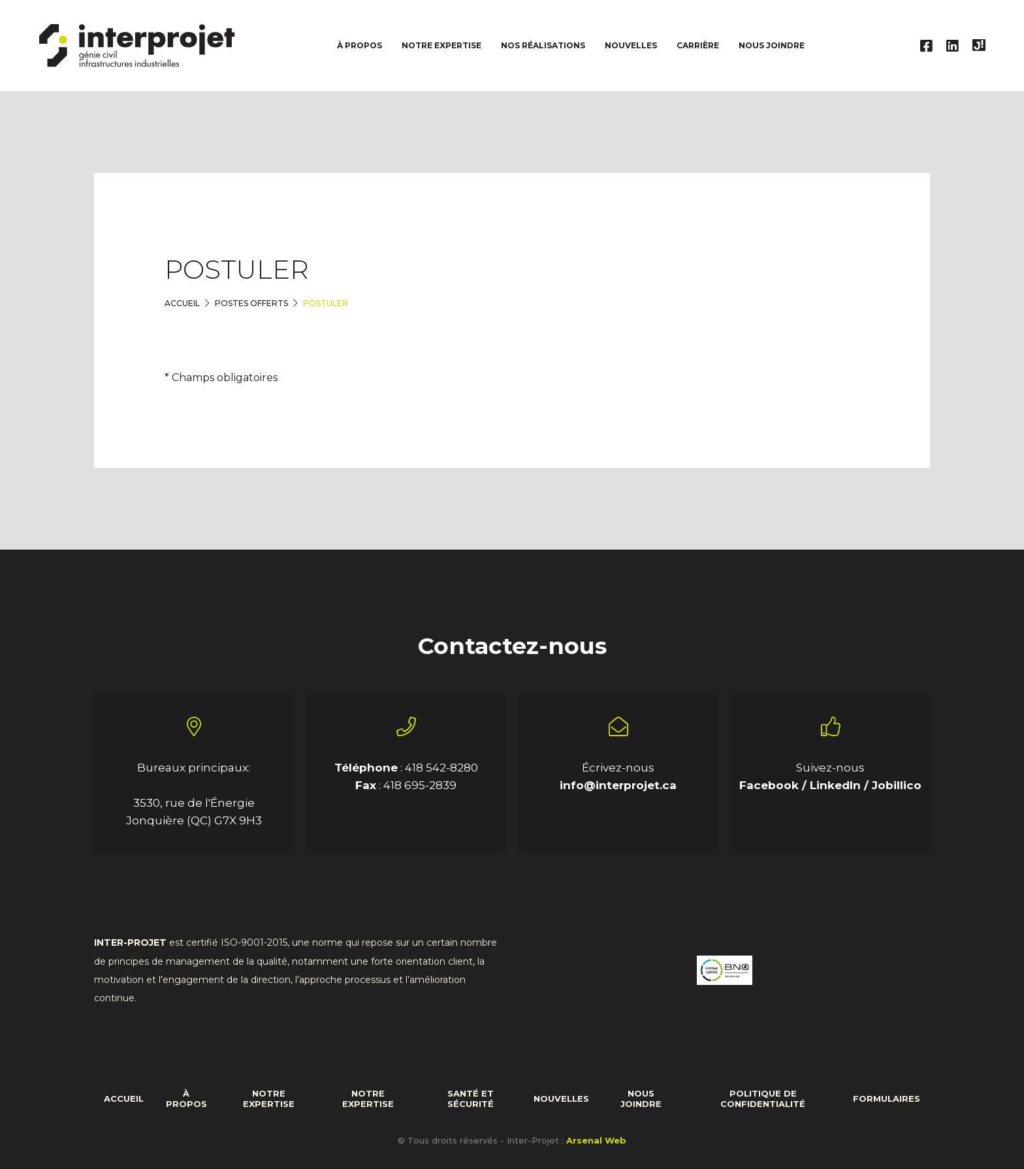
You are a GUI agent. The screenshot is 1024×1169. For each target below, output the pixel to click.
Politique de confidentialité (762, 1098)
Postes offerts (251, 303)
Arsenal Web (596, 1140)
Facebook (770, 785)
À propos (186, 1098)
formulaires (886, 1098)
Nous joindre (772, 45)
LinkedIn (837, 785)
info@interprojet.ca (618, 785)
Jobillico (896, 785)
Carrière (698, 45)
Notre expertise (269, 1098)
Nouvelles (631, 45)
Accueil (182, 303)
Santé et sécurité (470, 1098)
